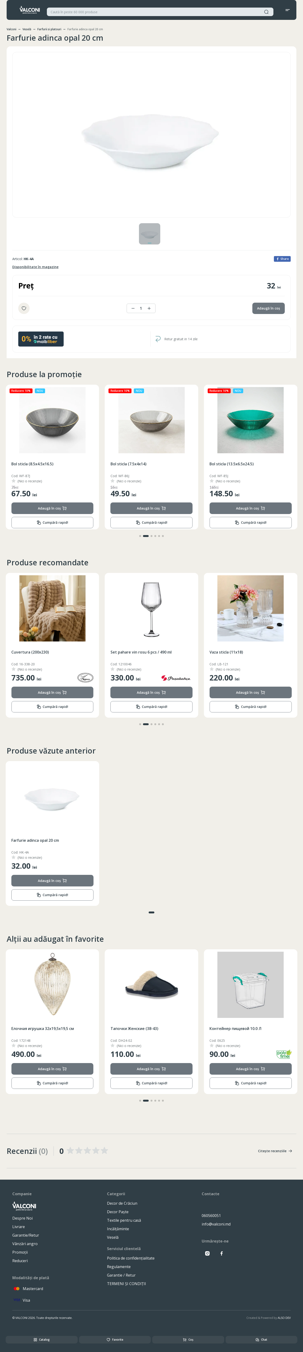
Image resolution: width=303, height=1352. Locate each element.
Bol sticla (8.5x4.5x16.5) (132, 464)
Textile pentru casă (124, 1220)
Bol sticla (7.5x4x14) (227, 464)
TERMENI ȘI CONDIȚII (126, 1283)
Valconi (11, 29)
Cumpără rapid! (52, 522)
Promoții (20, 1252)
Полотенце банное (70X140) (38, 1028)
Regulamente (119, 1266)
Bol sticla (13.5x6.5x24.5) (33, 464)
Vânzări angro (25, 1243)
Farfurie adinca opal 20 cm (35, 840)
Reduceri (20, 1260)
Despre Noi (22, 1218)
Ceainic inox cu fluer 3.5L (33, 652)
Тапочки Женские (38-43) (233, 1028)
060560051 (211, 1215)
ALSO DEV (284, 1318)
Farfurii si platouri (49, 29)
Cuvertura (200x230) (129, 652)
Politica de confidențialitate (131, 1258)
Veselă (26, 29)
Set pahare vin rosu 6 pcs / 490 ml (240, 652)
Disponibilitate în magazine (35, 267)
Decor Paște (118, 1211)
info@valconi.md (216, 1224)
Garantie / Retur (121, 1275)
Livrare (18, 1226)
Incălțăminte (118, 1228)
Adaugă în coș (268, 308)
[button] (140, 536)
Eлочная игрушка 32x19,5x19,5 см (142, 1028)
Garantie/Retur (25, 1235)
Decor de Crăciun (122, 1203)
